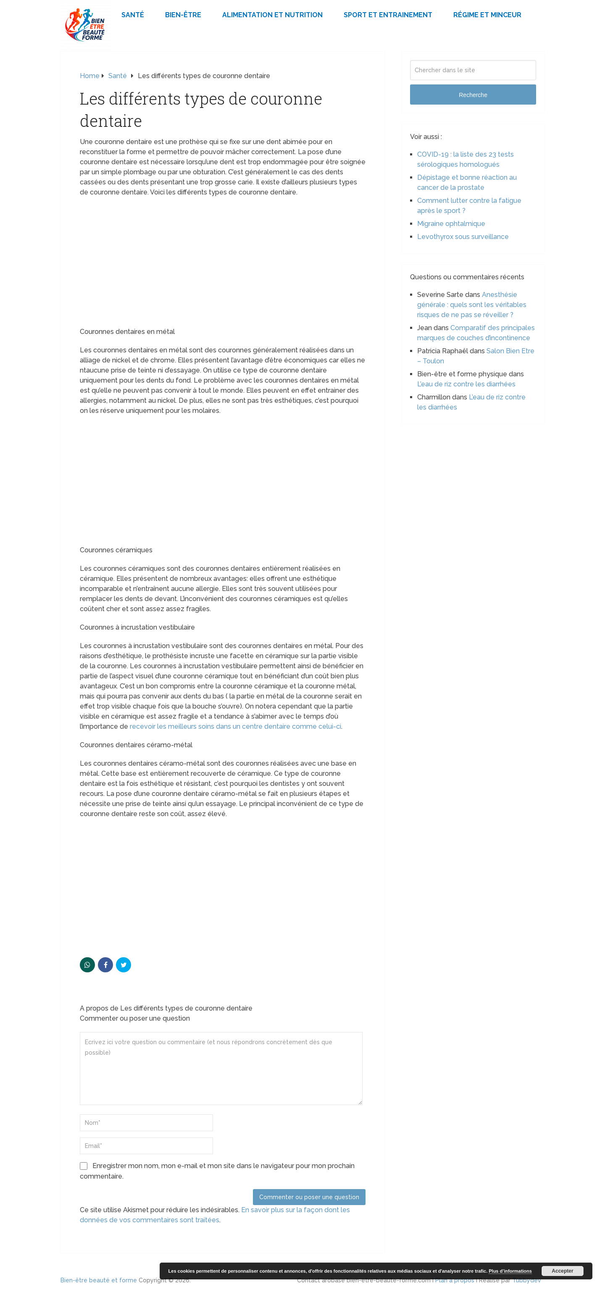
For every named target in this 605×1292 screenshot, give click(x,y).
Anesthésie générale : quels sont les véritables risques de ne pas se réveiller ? (471, 305)
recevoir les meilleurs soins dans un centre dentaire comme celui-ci (235, 726)
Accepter (562, 1271)
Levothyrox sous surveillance (463, 237)
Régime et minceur (487, 15)
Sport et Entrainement (388, 15)
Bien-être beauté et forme (98, 1280)
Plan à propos (454, 1280)
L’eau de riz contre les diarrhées (466, 384)
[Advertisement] (223, 264)
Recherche (473, 95)
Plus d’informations (510, 1271)
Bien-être (183, 15)
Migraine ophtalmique (451, 224)
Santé (132, 15)
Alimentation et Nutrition (272, 15)
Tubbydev (526, 1280)
